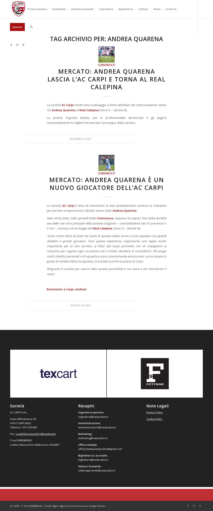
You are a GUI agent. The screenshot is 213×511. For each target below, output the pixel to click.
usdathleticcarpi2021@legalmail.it (36, 434)
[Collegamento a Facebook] (11, 45)
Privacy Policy (154, 412)
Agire (55, 505)
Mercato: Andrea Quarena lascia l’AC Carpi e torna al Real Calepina (106, 79)
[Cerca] (31, 27)
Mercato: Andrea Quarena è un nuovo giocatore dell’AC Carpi (106, 184)
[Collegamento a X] (23, 45)
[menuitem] (17, 9)
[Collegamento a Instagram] (17, 45)
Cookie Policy (154, 419)
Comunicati (106, 65)
